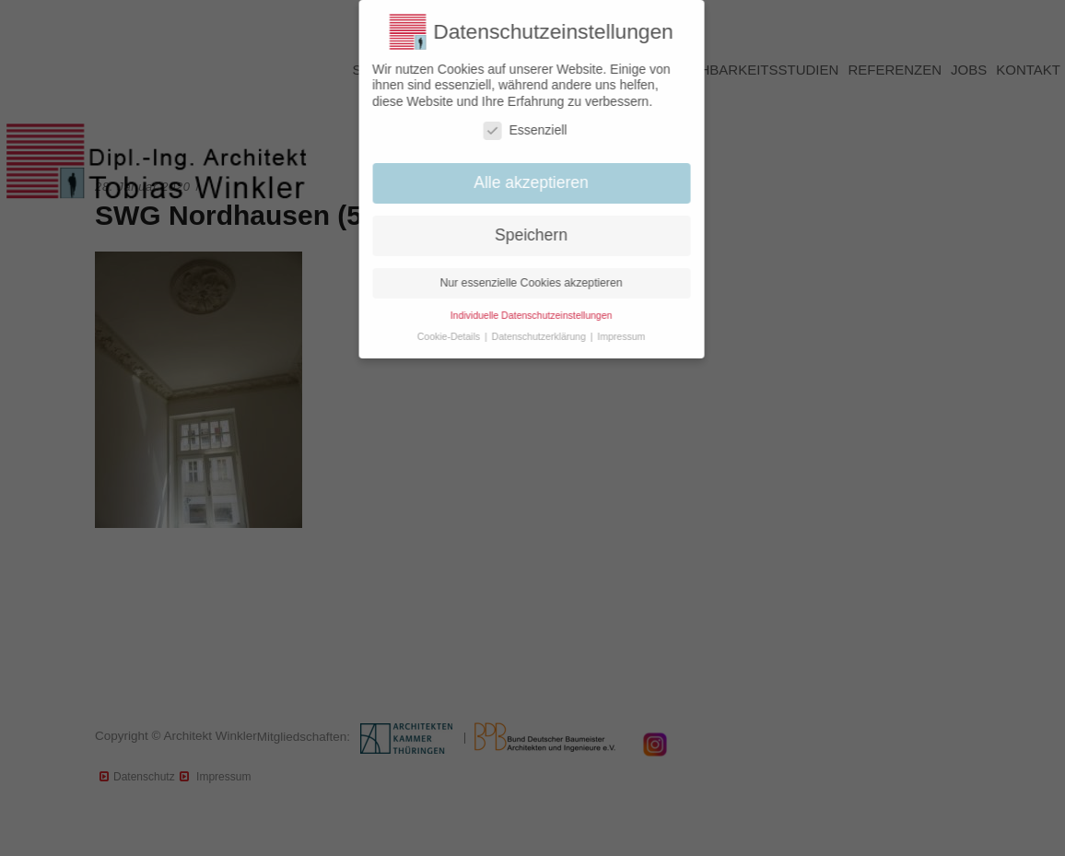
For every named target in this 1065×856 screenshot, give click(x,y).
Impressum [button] (613, 336)
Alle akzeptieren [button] (522, 182)
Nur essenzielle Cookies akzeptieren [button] (522, 282)
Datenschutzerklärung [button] (531, 336)
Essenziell (516, 130)
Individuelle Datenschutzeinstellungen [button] (522, 315)
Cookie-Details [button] (441, 336)
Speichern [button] (522, 235)
